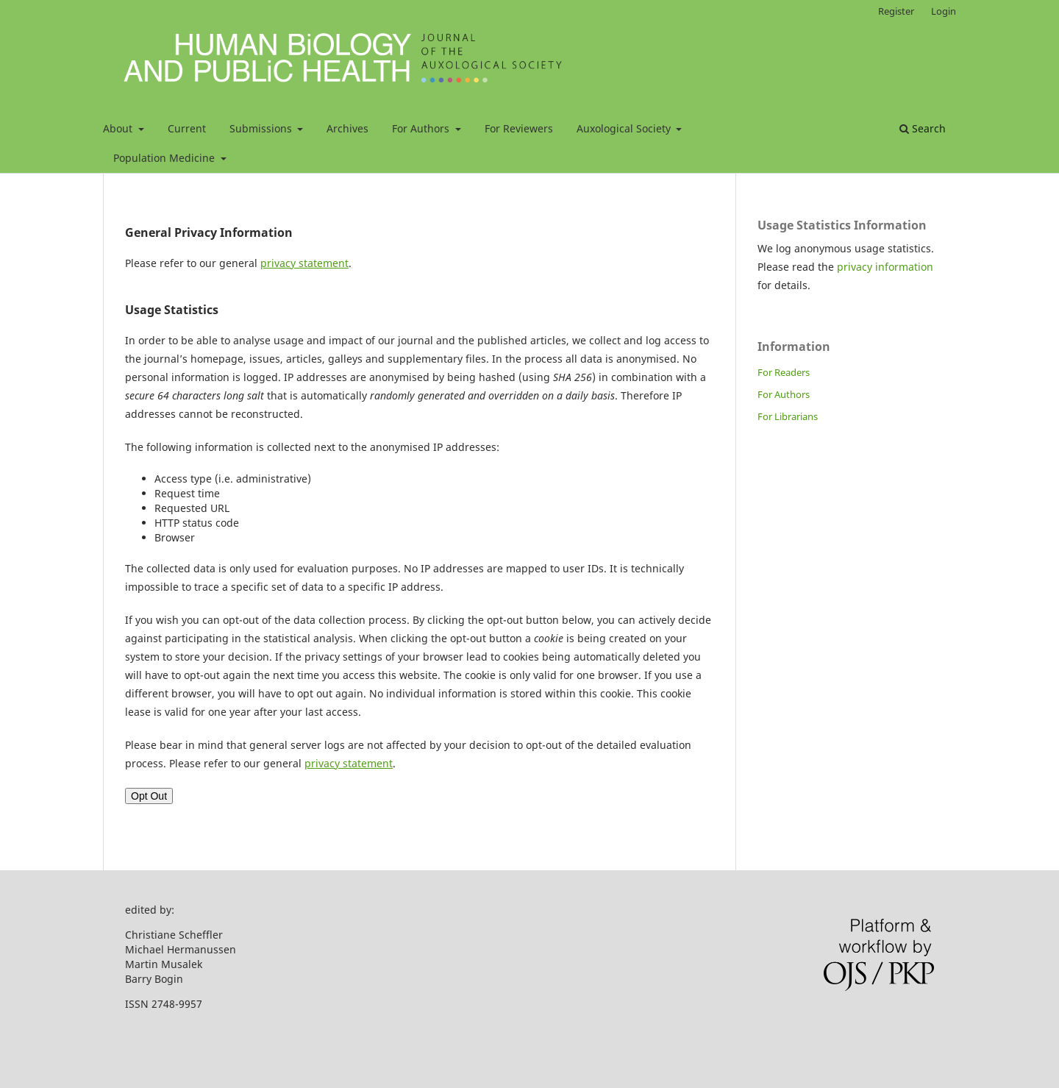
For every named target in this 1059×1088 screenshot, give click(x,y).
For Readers (783, 372)
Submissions (262, 128)
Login (943, 11)
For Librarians (787, 416)
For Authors (422, 128)
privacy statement (304, 263)
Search (922, 128)
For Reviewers (519, 128)
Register (896, 11)
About (119, 128)
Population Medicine (165, 158)
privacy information (885, 267)
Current (187, 128)
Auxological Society (625, 128)
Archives (347, 128)
